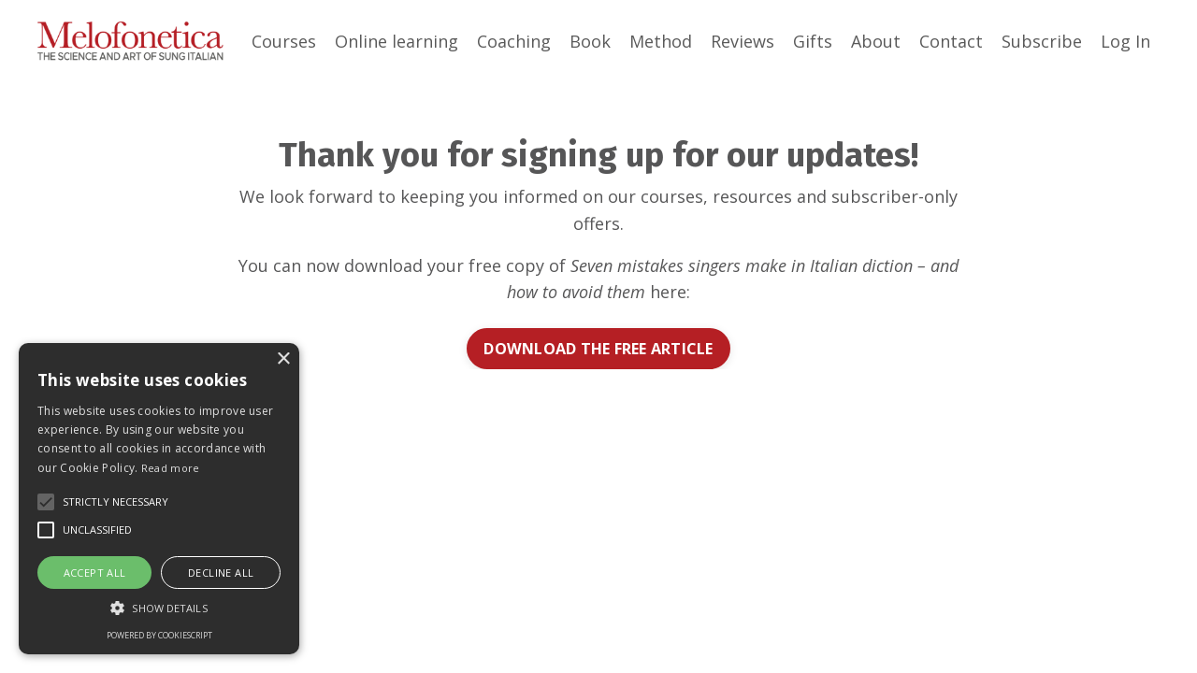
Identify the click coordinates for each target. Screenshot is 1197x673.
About (876, 41)
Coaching (514, 41)
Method (660, 41)
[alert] (159, 498)
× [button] (283, 359)
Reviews (742, 41)
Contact (951, 41)
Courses (284, 41)
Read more (170, 468)
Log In (1125, 41)
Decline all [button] (220, 573)
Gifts (812, 41)
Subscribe (1042, 41)
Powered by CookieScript (159, 635)
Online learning (396, 41)
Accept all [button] (95, 573)
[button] (159, 607)
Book (590, 41)
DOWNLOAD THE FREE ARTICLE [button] (598, 348)
